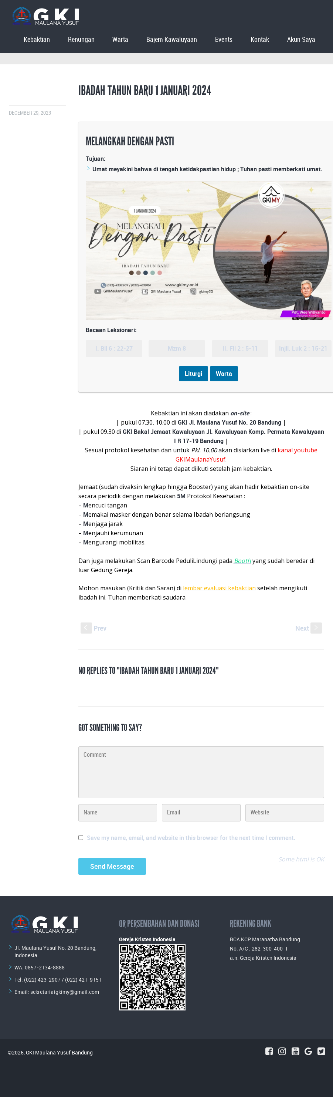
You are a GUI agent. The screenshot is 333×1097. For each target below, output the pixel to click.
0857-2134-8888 (45, 967)
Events (223, 39)
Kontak (260, 39)
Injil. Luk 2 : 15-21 (303, 348)
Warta (120, 39)
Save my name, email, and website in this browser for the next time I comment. (191, 838)
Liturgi (193, 373)
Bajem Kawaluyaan (171, 39)
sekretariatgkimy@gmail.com (64, 991)
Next (308, 628)
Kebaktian (37, 39)
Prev (93, 628)
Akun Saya (301, 39)
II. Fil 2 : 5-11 (240, 348)
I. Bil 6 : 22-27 (114, 348)
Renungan (81, 39)
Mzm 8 (177, 348)
